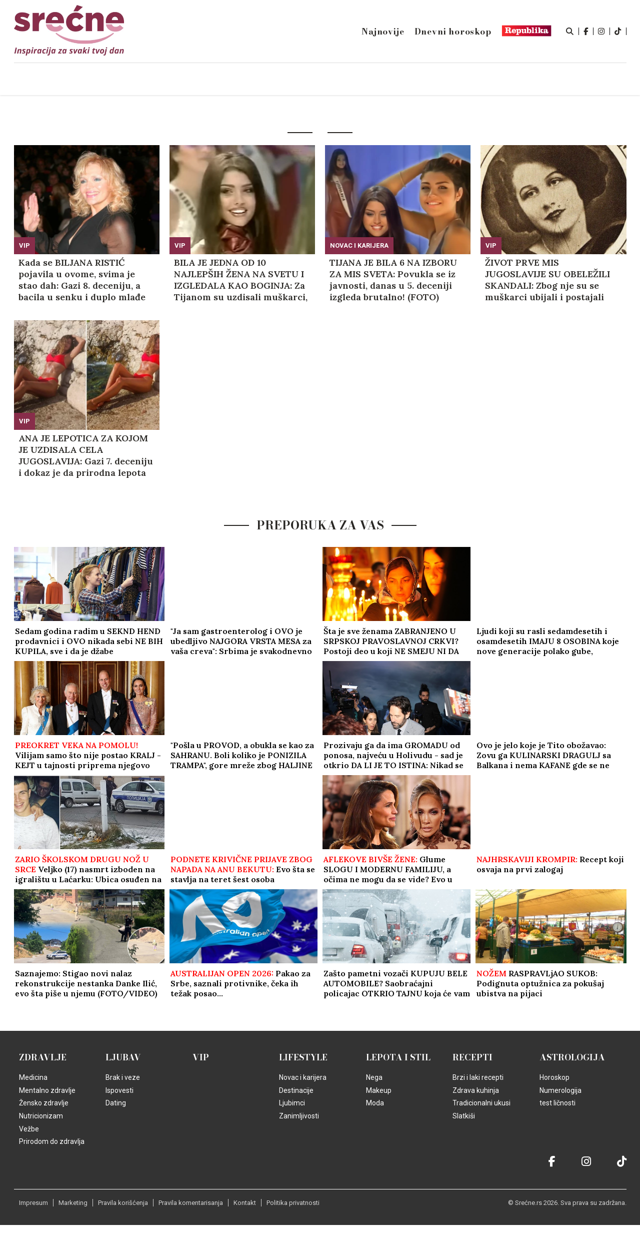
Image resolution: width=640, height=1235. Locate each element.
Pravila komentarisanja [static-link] (190, 1202)
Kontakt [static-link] (245, 1202)
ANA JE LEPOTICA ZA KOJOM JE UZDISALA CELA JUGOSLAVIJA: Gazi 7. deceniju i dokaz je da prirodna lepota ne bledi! (85, 455)
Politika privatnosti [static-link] (293, 1202)
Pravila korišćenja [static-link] (123, 1202)
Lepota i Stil (398, 1057)
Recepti (472, 1057)
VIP (24, 245)
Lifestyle (303, 1057)
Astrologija (572, 1057)
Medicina (33, 1077)
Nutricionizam (41, 1116)
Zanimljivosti (299, 1116)
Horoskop (555, 1077)
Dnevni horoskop (453, 32)
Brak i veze (123, 1077)
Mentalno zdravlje (47, 1090)
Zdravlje (42, 1057)
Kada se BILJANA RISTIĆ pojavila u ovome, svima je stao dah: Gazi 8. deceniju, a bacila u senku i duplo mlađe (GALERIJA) (82, 280)
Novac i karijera (359, 245)
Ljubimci (292, 1103)
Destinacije (296, 1090)
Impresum (33, 1202)
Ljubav (123, 1057)
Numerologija (561, 1090)
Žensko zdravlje (43, 1103)
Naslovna (99, 79)
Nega (374, 1077)
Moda (375, 1103)
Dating (116, 1103)
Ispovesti (120, 1090)
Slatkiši (463, 1116)
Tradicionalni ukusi (481, 1103)
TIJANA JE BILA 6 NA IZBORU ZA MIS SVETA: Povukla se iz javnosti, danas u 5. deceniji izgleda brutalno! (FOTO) (393, 280)
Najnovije (383, 32)
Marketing (73, 1202)
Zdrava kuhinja (475, 1090)
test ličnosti (558, 1103)
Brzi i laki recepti (478, 1077)
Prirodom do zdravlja (51, 1141)
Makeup (379, 1090)
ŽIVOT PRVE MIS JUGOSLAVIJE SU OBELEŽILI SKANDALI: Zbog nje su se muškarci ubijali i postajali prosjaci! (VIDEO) (547, 280)
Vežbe (29, 1129)
